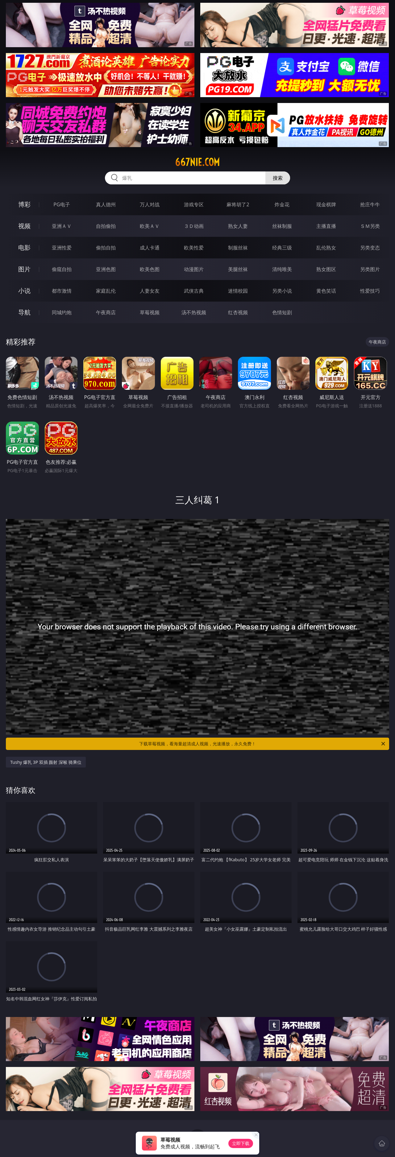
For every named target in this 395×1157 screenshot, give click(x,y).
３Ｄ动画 (194, 226)
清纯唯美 (282, 269)
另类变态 (370, 247)
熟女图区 (326, 269)
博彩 (24, 204)
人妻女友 (150, 290)
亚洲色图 (106, 269)
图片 (24, 269)
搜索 (278, 178)
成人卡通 (150, 247)
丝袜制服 (282, 226)
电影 (24, 247)
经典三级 (282, 247)
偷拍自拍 (106, 247)
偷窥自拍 (62, 269)
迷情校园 (238, 290)
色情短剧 (282, 312)
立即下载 (240, 1143)
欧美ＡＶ (150, 226)
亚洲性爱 (62, 247)
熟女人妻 (238, 226)
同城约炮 (62, 312)
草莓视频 (150, 312)
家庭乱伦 (106, 290)
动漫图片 (194, 269)
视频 (24, 226)
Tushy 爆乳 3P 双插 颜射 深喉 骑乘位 (45, 762)
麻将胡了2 (238, 204)
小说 (24, 290)
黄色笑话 (326, 290)
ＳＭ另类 (370, 226)
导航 (24, 312)
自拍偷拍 (106, 226)
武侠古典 (194, 290)
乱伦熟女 (326, 247)
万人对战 (150, 204)
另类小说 (282, 290)
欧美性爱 (194, 247)
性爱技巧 (370, 290)
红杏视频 (238, 312)
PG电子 (61, 204)
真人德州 (106, 204)
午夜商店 (106, 312)
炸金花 (282, 204)
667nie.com (197, 162)
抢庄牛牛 (370, 204)
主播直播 (326, 226)
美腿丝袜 (238, 269)
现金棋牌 (326, 204)
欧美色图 (150, 269)
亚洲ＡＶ (62, 226)
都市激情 (62, 290)
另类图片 (370, 269)
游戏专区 (194, 204)
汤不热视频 (193, 312)
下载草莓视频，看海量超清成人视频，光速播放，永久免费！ (262, 743)
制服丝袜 (238, 247)
